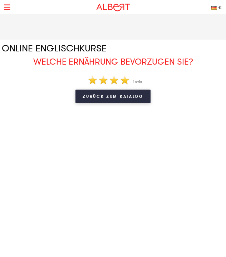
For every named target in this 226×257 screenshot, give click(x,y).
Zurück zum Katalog (113, 96)
